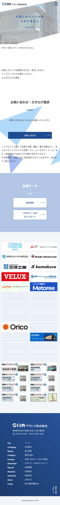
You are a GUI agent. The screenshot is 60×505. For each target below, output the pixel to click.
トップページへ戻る (11, 77)
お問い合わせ (30, 135)
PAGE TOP (55, 490)
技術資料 (30, 202)
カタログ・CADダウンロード (30, 214)
